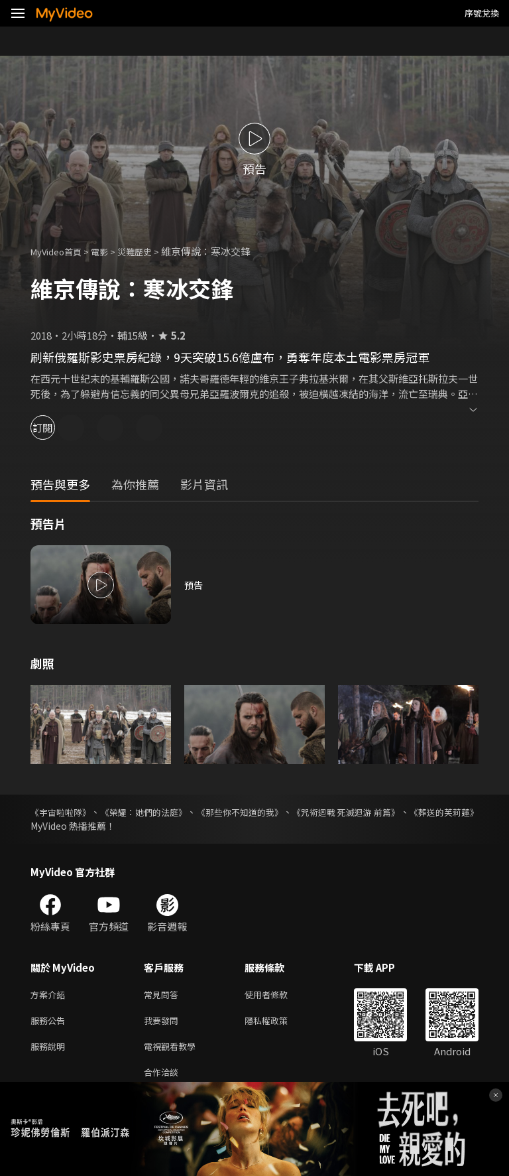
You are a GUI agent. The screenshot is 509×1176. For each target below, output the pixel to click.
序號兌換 (482, 13)
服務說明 (50, 1051)
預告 (194, 585)
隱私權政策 (277, 1023)
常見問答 (164, 995)
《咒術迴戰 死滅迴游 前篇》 (405, 811)
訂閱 (57, 427)
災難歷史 (149, 251)
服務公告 (50, 1023)
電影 (110, 251)
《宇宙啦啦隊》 (62, 811)
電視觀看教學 (173, 1051)
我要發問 (164, 1023)
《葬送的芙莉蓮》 (67, 825)
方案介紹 (50, 995)
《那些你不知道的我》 (279, 811)
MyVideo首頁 (60, 251)
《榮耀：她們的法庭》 (163, 811)
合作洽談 (164, 1079)
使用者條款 (277, 995)
